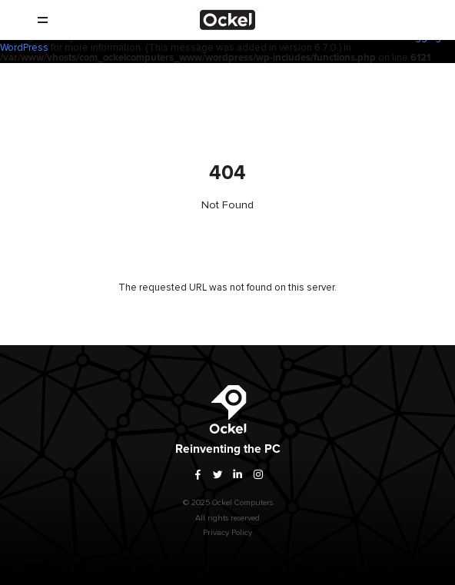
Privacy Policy (227, 537)
